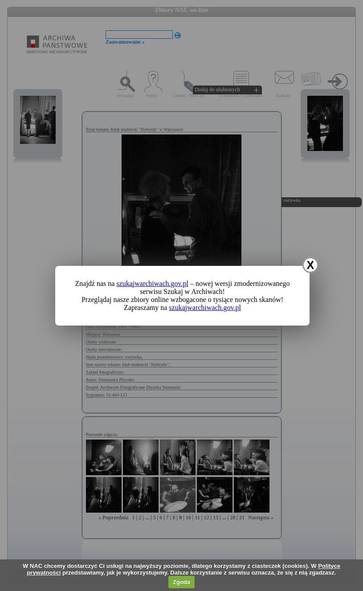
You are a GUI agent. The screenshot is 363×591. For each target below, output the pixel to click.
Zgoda (181, 582)
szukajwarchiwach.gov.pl (152, 283)
